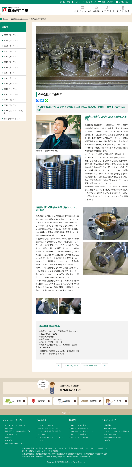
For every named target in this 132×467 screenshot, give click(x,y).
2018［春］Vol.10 (11, 62)
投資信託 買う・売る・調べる (16, 431)
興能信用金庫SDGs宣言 (113, 437)
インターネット (86, 2)
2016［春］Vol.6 (11, 83)
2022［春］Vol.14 (11, 40)
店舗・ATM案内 (110, 434)
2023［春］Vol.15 (11, 35)
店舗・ (107, 2)
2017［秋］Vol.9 (11, 67)
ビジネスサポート (108, 11)
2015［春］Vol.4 (11, 94)
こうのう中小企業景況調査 (48, 431)
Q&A (106, 440)
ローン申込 (9, 428)
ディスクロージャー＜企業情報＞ (116, 431)
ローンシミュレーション (14, 443)
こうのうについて (123, 11)
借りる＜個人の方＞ (78, 425)
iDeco (7, 440)
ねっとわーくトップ (91, 365)
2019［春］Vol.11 (11, 56)
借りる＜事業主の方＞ (79, 428)
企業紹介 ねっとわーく (46, 428)
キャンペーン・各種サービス (82, 431)
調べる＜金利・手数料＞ (80, 437)
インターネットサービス (82, 11)
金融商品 (96, 11)
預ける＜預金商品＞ (78, 434)
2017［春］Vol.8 (11, 73)
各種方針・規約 (110, 428)
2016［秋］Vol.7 (11, 78)
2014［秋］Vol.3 (11, 100)
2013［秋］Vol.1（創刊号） (13, 111)
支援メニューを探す (45, 425)
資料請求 (8, 437)
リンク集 (41, 434)
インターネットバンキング (15, 425)
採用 (66, 2)
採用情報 (107, 425)
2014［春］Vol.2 (71, 365)
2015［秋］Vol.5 (11, 89)
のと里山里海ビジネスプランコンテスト (50, 438)
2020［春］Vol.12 (11, 51)
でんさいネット (11, 434)
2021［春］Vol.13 (11, 46)
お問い (124, 2)
